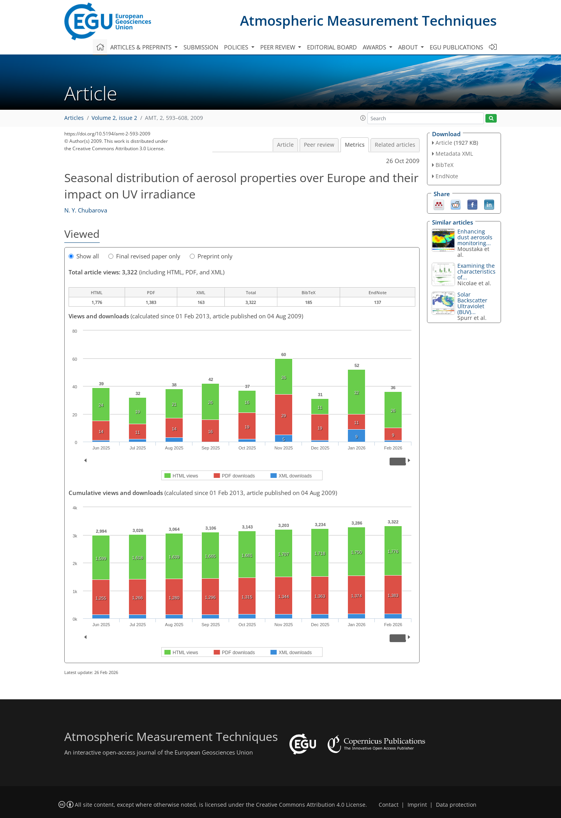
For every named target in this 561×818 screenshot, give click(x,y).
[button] (363, 117)
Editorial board (332, 47)
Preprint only (211, 256)
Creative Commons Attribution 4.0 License (310, 804)
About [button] (408, 47)
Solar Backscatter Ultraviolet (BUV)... (472, 303)
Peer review (319, 144)
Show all (84, 256)
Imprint (417, 804)
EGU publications (456, 47)
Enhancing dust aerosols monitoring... (474, 237)
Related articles (395, 144)
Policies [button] (237, 47)
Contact (389, 804)
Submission (200, 47)
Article (285, 144)
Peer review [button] (278, 47)
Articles (74, 117)
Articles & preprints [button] (141, 47)
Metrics (355, 144)
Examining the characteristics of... (476, 271)
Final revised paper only (144, 256)
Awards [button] (375, 47)
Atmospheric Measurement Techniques (368, 20)
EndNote (447, 176)
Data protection (456, 804)
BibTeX (444, 165)
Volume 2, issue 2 (114, 117)
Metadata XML (454, 153)
